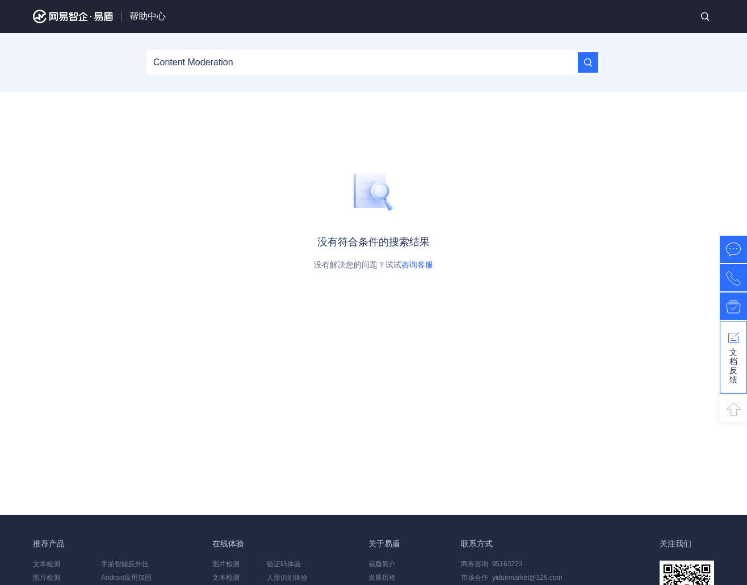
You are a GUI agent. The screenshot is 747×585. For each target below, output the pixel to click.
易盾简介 (382, 564)
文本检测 (46, 564)
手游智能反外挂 (125, 564)
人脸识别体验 (287, 578)
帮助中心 (147, 16)
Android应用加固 (126, 578)
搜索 (705, 16)
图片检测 (46, 578)
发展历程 (382, 578)
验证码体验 (284, 564)
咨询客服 (417, 264)
